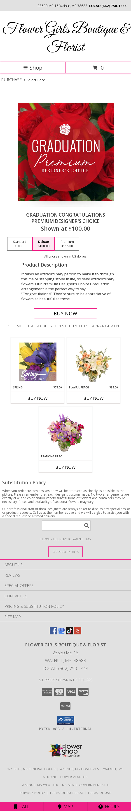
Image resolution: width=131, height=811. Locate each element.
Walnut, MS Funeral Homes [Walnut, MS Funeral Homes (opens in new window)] (31, 769)
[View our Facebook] (53, 633)
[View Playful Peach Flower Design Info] (93, 361)
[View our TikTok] (69, 633)
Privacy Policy (33, 793)
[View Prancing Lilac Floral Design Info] (65, 430)
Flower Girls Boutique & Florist (65, 38)
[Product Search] (66, 525)
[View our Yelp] (77, 633)
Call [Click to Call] (21, 807)
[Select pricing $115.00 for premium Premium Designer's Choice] (67, 244)
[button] (65, 720)
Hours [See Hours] (109, 807)
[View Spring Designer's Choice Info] (37, 362)
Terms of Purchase (67, 793)
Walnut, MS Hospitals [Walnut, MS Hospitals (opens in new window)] (79, 769)
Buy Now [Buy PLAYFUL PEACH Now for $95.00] (93, 398)
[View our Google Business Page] (61, 633)
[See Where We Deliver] (65, 551)
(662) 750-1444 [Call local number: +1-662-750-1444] (114, 5)
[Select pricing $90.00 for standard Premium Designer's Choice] (19, 244)
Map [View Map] (65, 807)
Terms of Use (99, 793)
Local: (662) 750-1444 (65, 668)
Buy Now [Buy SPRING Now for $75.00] (37, 398)
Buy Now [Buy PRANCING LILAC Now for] (65, 467)
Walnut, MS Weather (40, 785)
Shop (32, 67)
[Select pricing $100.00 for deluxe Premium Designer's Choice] (43, 244)
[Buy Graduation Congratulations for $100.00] (65, 313)
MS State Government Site (85, 785)
